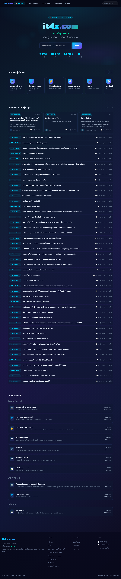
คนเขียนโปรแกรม (53, 564)
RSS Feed (76, 547)
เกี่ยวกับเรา (76, 540)
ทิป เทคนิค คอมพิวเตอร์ (55, 551)
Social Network (53, 557)
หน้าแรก (50, 540)
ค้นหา (77, 45)
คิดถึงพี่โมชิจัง (86, 116)
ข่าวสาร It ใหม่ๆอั (15, 113)
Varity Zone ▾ (46, 3)
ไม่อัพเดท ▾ (58, 3)
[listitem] (18, 84)
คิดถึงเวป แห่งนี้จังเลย (53, 116)
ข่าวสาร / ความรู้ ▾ (32, 3)
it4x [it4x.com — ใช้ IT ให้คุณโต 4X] (8, 3)
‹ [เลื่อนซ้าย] (106, 72)
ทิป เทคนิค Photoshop (55, 554)
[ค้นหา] (55, 45)
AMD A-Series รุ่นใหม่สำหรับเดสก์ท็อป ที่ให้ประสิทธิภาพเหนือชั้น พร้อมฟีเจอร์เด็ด (24, 117)
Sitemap (76, 544)
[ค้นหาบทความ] (107, 3)
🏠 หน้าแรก (19, 3)
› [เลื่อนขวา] (111, 72)
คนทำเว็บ (51, 561)
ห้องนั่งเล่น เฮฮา (51, 113)
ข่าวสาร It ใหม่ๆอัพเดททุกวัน (56, 547)
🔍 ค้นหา (68, 3)
